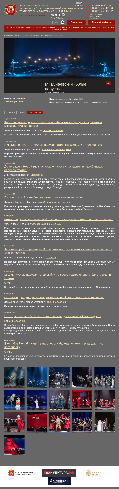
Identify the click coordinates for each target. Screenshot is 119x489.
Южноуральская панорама (56, 149)
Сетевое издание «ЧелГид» (46, 224)
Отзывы (22, 112)
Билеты (111, 27)
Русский (54, 18)
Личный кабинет (101, 22)
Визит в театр (78, 27)
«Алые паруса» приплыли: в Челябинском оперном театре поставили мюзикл (58, 219)
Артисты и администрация (26, 27)
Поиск (55, 22)
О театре (8, 27)
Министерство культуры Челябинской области (34, 5)
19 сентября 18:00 (13, 101)
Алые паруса (44, 35)
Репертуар (54, 27)
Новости (66, 27)
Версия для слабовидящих (62, 22)
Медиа (102, 27)
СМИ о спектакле (35, 112)
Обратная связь (61, 30)
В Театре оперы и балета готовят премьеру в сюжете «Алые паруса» (52, 316)
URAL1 (8, 283)
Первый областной (53, 130)
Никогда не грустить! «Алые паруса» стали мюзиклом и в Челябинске (53, 144)
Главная (7, 35)
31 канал (51, 257)
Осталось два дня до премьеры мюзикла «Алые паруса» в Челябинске (54, 297)
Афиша (44, 27)
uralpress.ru (37, 175)
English (61, 18)
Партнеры (92, 27)
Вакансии (76, 22)
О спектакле (10, 112)
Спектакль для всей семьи (29, 35)
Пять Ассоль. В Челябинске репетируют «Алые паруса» (43, 197)
